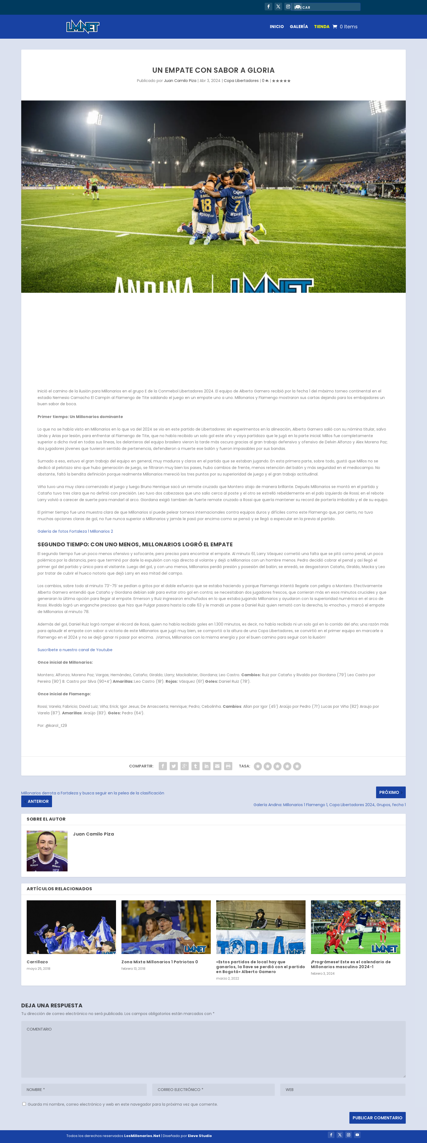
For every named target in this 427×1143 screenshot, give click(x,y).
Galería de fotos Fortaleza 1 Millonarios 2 (75, 531)
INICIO (277, 26)
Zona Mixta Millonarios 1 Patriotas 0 (159, 962)
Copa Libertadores (241, 80)
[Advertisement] (213, 342)
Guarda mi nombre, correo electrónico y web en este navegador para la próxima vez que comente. (123, 1104)
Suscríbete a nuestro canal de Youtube (75, 650)
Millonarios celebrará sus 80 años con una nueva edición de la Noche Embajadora (142, 8)
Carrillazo (37, 962)
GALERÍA (299, 26)
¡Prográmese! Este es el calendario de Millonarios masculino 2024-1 (351, 964)
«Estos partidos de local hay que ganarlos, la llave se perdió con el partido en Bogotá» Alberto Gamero (260, 966)
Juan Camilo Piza (180, 80)
